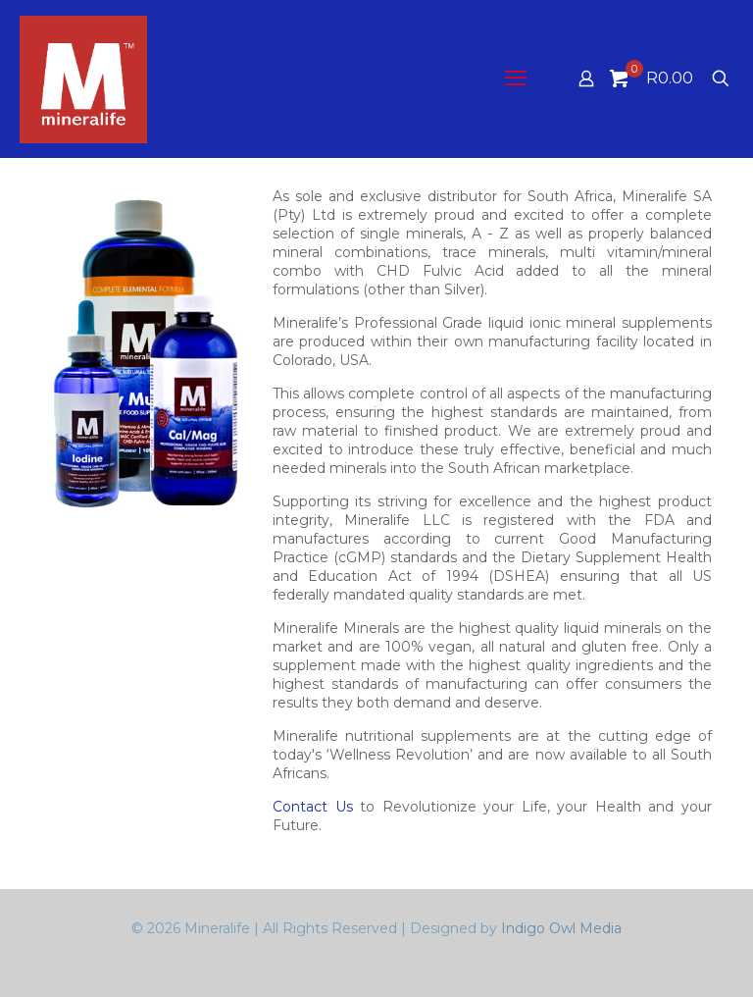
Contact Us (313, 806)
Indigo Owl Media (561, 928)
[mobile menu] (517, 78)
